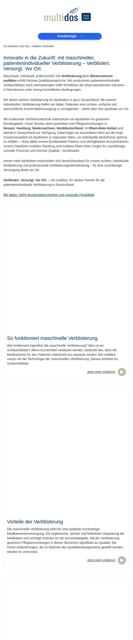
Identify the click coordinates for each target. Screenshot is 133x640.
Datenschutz (12, 617)
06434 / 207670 (26, 582)
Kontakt (8, 621)
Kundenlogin (12, 608)
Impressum (11, 612)
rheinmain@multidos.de (20, 586)
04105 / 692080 (26, 560)
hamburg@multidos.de (19, 565)
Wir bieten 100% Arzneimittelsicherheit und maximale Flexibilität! (48, 195)
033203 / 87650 (26, 603)
